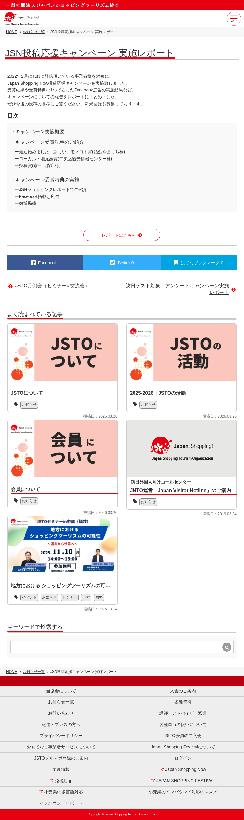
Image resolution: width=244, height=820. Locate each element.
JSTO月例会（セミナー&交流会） (52, 285)
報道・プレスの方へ (61, 724)
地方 (86, 597)
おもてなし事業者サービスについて (61, 746)
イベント (29, 597)
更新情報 (61, 769)
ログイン (183, 758)
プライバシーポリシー (61, 735)
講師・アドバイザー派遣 (183, 713)
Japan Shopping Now (185, 769)
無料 (99, 597)
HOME (11, 32)
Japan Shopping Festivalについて (183, 746)
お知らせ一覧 (34, 32)
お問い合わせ (61, 713)
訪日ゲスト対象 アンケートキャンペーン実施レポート (177, 289)
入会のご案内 (183, 690)
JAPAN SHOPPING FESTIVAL (185, 780)
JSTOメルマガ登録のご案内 (61, 758)
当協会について (61, 690)
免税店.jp (63, 780)
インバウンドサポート (61, 803)
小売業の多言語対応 (63, 791)
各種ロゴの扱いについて (183, 724)
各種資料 (183, 701)
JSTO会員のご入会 (183, 735)
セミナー (69, 597)
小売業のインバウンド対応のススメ (183, 791)
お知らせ (29, 404)
